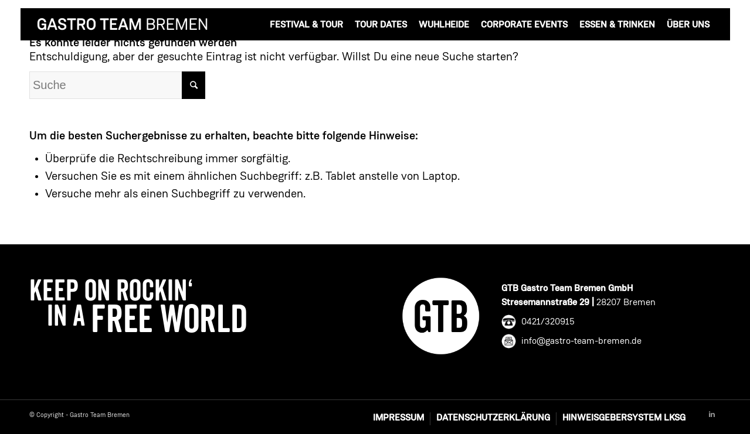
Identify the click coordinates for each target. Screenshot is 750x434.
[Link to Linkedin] (712, 414)
